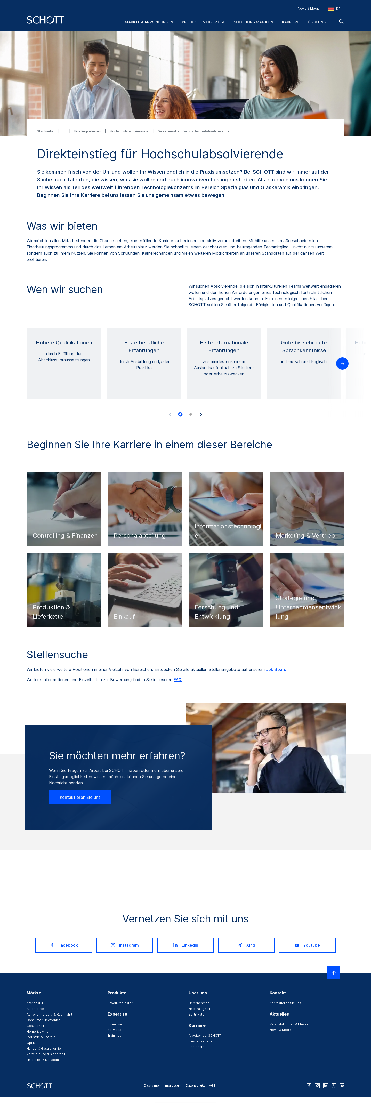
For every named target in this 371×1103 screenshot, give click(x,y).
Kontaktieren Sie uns (80, 797)
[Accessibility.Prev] (170, 414)
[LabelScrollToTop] (333, 972)
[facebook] (309, 1085)
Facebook (64, 945)
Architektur (35, 1003)
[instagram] (317, 1085)
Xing (246, 945)
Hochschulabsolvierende (129, 131)
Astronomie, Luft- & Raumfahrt (49, 1014)
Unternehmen (199, 1003)
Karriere (290, 22)
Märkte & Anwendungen (149, 22)
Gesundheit (35, 1026)
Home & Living (38, 1031)
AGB (212, 1086)
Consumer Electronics (43, 1020)
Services (114, 1030)
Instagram (125, 945)
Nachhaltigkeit (199, 1009)
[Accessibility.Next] (201, 414)
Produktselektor (120, 1003)
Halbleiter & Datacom (43, 1060)
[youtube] (342, 1085)
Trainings (114, 1035)
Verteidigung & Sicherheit (46, 1054)
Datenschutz (195, 1086)
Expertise (115, 1024)
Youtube (307, 945)
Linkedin (185, 945)
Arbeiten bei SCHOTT (205, 1035)
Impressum (173, 1086)
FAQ (178, 679)
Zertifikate (196, 1014)
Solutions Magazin (253, 22)
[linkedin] (325, 1085)
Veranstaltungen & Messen (290, 1024)
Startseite (45, 131)
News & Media (309, 8)
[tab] (180, 414)
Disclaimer (152, 1086)
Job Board (276, 669)
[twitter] (334, 1085)
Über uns (317, 22)
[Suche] (341, 22)
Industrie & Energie (41, 1037)
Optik (31, 1043)
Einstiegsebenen (87, 131)
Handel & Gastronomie (44, 1048)
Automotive (35, 1009)
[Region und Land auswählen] (334, 9)
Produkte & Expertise (203, 22)
